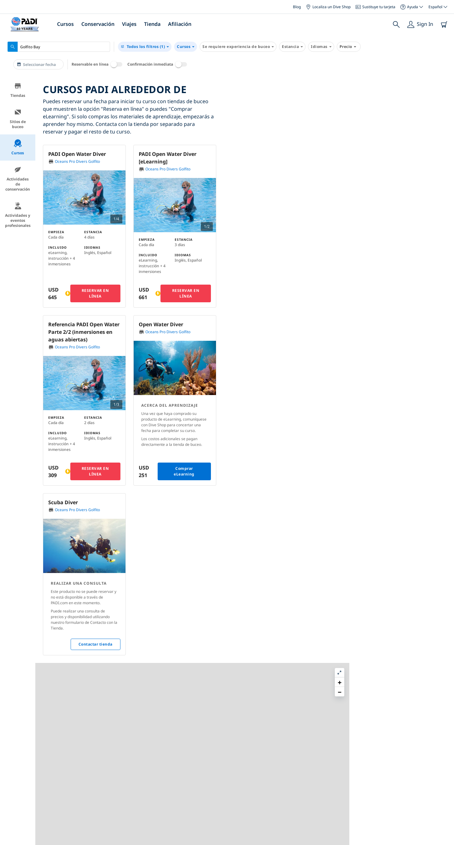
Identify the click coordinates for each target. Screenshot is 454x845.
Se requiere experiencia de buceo (238, 47)
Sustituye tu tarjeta (375, 6)
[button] (344, 151)
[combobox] (59, 47)
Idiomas (321, 47)
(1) (145, 47)
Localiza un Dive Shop (328, 6)
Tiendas (17, 90)
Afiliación (179, 24)
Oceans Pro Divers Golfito (77, 161)
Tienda (152, 24)
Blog (297, 6)
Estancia (292, 47)
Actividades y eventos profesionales (18, 215)
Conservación (97, 24)
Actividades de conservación (17, 179)
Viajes (129, 24)
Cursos (65, 24)
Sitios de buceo (18, 118)
